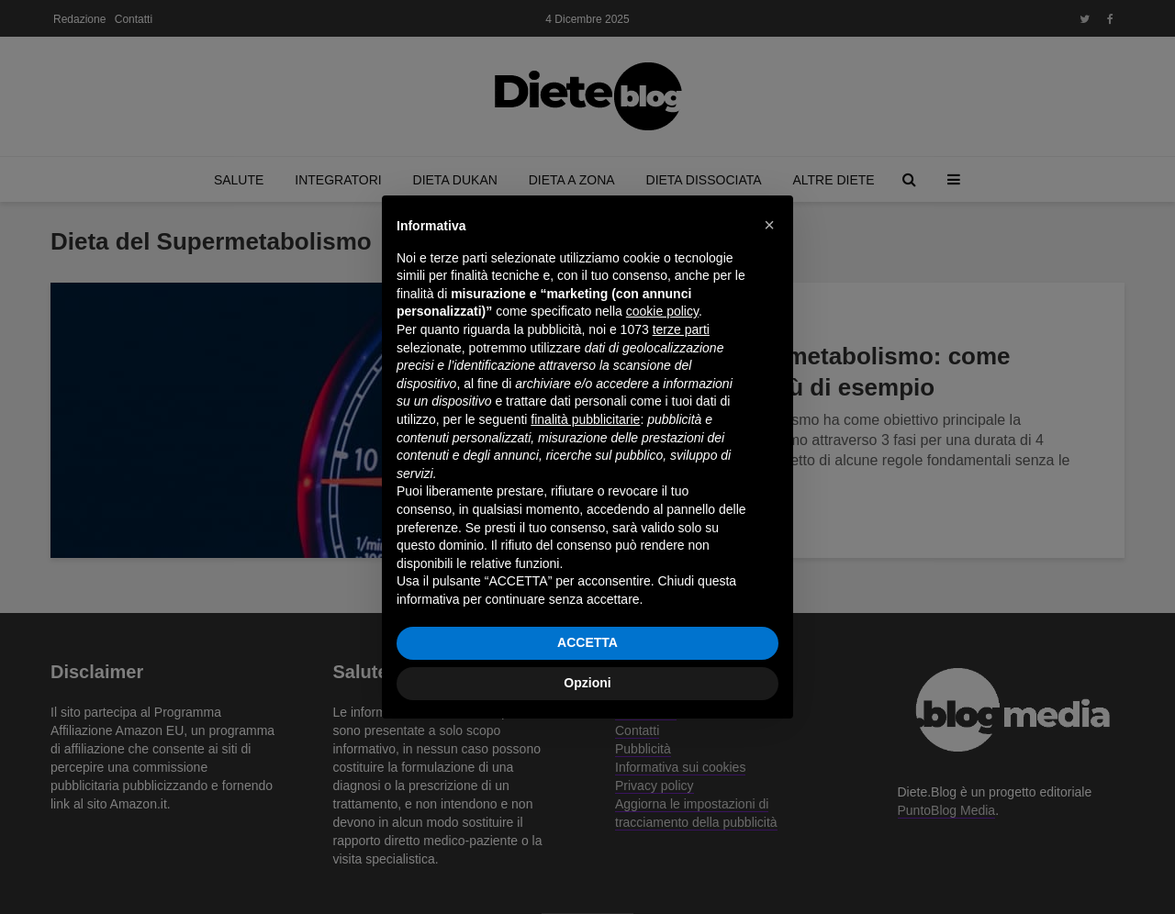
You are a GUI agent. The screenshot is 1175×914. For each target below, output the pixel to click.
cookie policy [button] (662, 311)
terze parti (681, 329)
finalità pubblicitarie (585, 419)
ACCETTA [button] (587, 642)
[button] (769, 225)
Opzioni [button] (587, 682)
